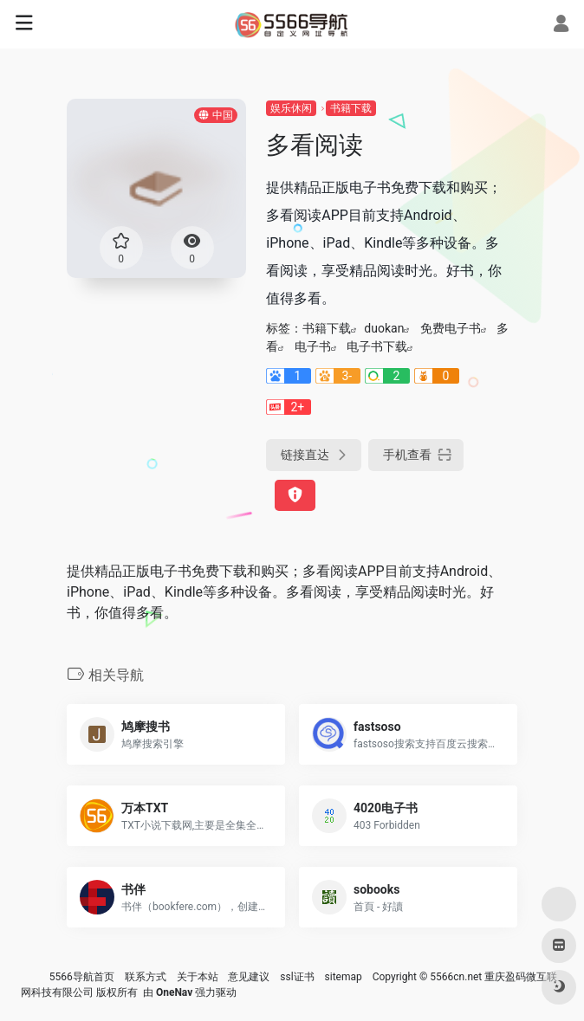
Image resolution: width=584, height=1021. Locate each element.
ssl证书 (297, 977)
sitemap (343, 977)
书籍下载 (351, 108)
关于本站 (197, 977)
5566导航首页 (81, 977)
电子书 (313, 346)
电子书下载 (377, 346)
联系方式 (145, 977)
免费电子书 (450, 328)
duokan (384, 328)
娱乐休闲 (291, 108)
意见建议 (248, 977)
